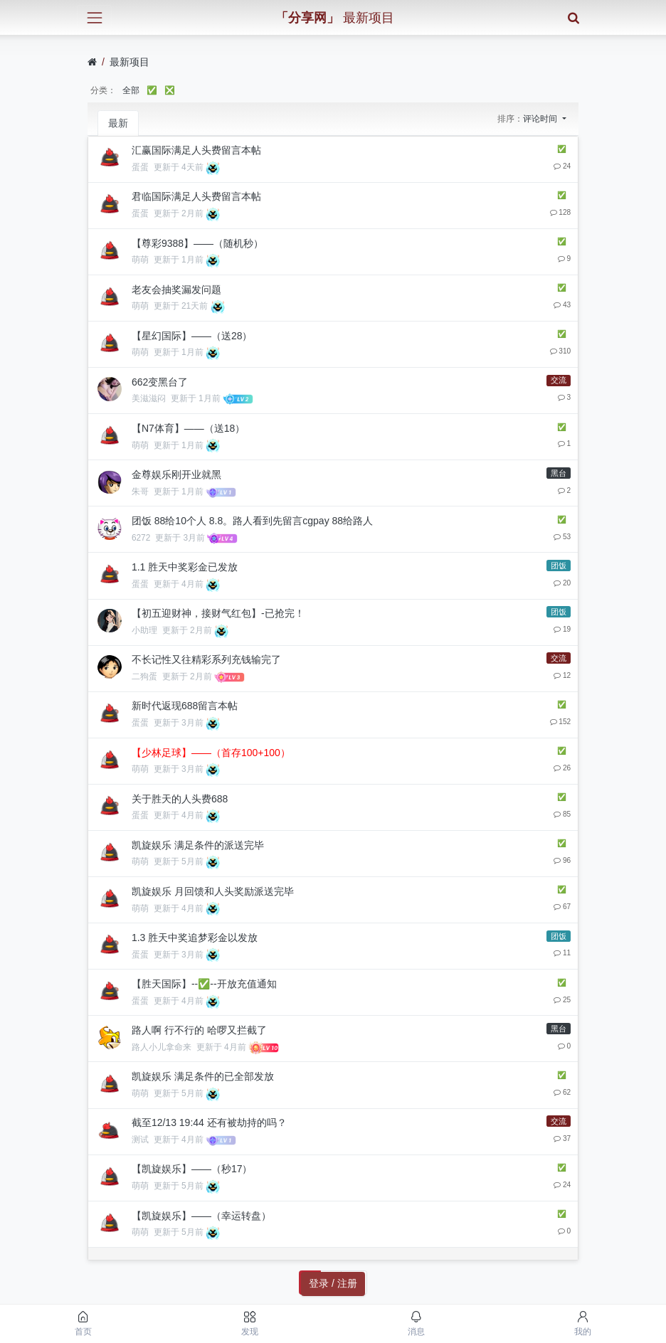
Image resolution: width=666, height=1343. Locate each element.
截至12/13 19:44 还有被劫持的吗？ (209, 1122)
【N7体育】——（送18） (188, 428)
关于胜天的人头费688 (180, 799)
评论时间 (541, 119)
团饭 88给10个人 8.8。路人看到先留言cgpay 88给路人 (252, 520)
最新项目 (129, 62)
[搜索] (573, 17)
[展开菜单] (94, 17)
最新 (118, 123)
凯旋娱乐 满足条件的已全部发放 (203, 1076)
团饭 (558, 565)
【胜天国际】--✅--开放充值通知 (204, 983)
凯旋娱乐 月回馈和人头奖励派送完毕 (213, 891)
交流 (558, 380)
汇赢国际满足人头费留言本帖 (196, 150)
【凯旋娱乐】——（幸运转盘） (201, 1215)
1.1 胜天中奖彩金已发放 (185, 567)
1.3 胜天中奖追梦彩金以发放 (195, 937)
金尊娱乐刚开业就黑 (176, 474)
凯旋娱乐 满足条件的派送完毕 (198, 845)
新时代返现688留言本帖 (185, 705)
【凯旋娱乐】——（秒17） (192, 1168)
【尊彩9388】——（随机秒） (197, 243)
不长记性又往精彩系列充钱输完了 (206, 659)
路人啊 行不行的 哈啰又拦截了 (199, 1030)
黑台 (558, 473)
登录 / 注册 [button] (333, 1283)
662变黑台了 (160, 382)
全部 (130, 90)
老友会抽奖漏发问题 (176, 289)
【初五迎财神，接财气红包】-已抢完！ (218, 613)
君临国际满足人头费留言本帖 (196, 196)
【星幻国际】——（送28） (192, 335)
